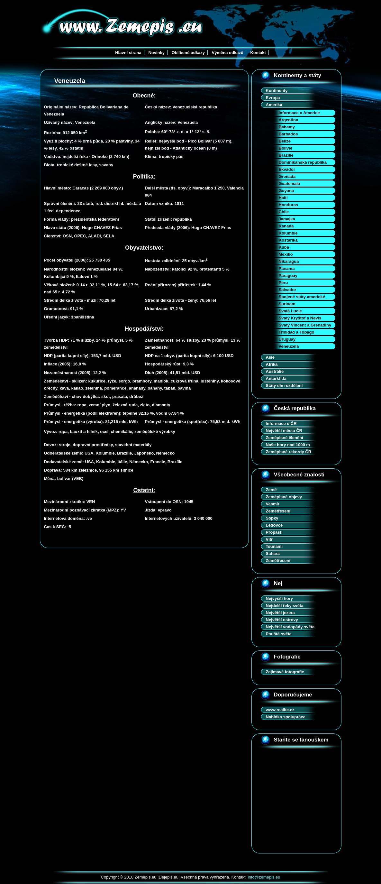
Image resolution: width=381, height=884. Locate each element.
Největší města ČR (284, 430)
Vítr (269, 539)
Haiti (283, 197)
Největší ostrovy (282, 619)
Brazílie (286, 155)
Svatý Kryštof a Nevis (300, 318)
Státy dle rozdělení (284, 385)
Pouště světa (279, 633)
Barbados (288, 134)
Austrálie (275, 371)
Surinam (287, 303)
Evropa (273, 97)
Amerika (274, 104)
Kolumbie (288, 233)
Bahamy (287, 126)
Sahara (273, 553)
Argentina (288, 119)
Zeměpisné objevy (284, 496)
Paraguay (288, 275)
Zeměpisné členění (284, 437)
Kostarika (288, 240)
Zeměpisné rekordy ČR (289, 451)
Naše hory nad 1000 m (288, 444)
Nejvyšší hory (279, 598)
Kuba (284, 247)
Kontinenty (277, 90)
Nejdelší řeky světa (285, 605)
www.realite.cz (280, 709)
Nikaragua (289, 261)
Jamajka (287, 218)
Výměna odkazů (227, 52)
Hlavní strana (128, 52)
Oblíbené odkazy (188, 52)
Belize (285, 141)
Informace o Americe (299, 112)
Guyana (286, 190)
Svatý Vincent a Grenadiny (305, 325)
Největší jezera (280, 612)
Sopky (272, 518)
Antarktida (276, 378)
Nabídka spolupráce (286, 716)
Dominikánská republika (303, 162)
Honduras (288, 204)
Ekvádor (287, 169)
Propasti (274, 532)
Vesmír (273, 504)
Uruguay (287, 339)
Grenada (287, 176)
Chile (284, 211)
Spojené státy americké (302, 296)
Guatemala (289, 183)
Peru (283, 282)
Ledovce (274, 525)
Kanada (286, 226)
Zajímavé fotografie (285, 671)
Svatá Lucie (290, 310)
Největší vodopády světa (290, 626)
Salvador (287, 289)
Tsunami (274, 546)
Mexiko (286, 254)
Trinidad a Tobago (296, 332)
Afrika (272, 364)
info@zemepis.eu (264, 877)
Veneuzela (289, 346)
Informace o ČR (281, 423)
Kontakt (258, 52)
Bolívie (286, 148)
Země (271, 489)
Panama (287, 268)
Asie (270, 357)
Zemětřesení (278, 511)
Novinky (156, 52)
